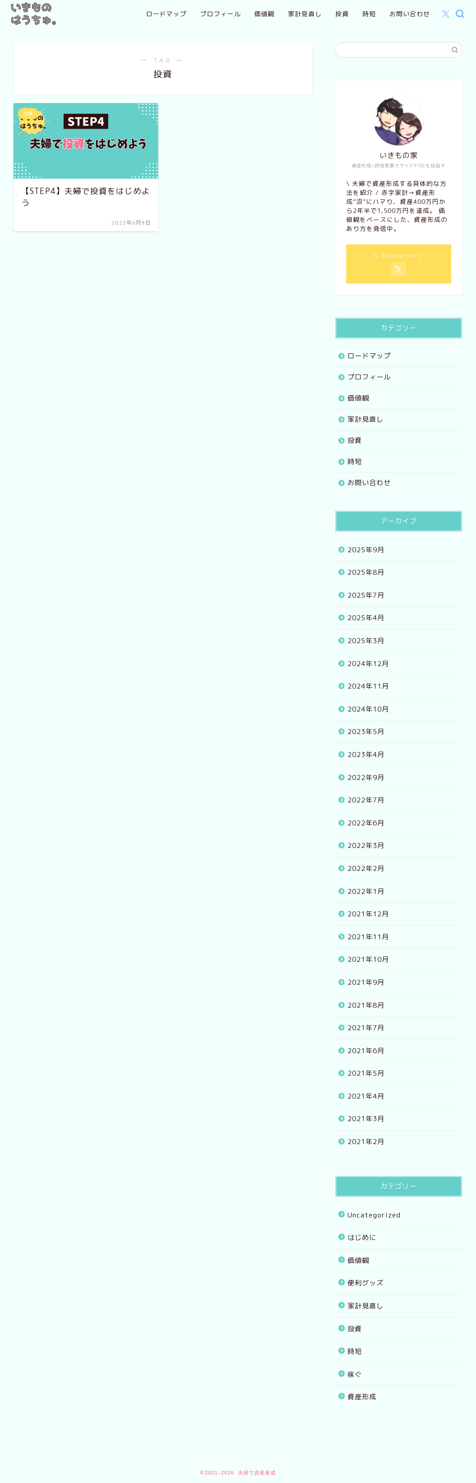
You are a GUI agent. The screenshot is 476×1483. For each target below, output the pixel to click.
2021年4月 (366, 1096)
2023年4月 (366, 754)
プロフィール (220, 14)
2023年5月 (366, 731)
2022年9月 (366, 777)
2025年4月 (366, 617)
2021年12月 (368, 914)
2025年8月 (366, 572)
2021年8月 (366, 1005)
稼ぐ (355, 1374)
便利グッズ (366, 1283)
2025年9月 (366, 549)
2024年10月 (368, 709)
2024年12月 (368, 663)
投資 (342, 14)
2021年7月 (366, 1027)
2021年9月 (366, 982)
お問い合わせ (409, 14)
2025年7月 (366, 595)
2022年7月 (366, 800)
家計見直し (305, 14)
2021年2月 (366, 1141)
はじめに (362, 1237)
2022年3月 (366, 845)
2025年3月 (366, 640)
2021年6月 (366, 1050)
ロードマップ (166, 14)
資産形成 (362, 1397)
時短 (369, 14)
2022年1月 (366, 891)
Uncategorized (374, 1215)
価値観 (264, 14)
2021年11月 (368, 937)
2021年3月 (366, 1118)
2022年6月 (366, 823)
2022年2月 (366, 868)
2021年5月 (366, 1073)
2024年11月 (368, 686)
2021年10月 (368, 959)
